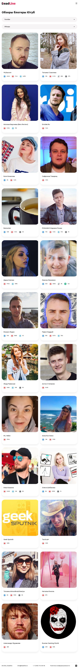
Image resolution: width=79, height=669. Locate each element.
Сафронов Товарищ (50, 176)
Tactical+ (46, 539)
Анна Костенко (48, 435)
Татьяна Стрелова (50, 72)
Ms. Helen (7, 435)
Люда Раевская (9, 384)
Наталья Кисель (49, 591)
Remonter (7, 228)
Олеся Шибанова (49, 487)
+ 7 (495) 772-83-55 (39, 665)
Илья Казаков (9, 487)
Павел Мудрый (48, 332)
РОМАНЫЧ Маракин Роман (53, 228)
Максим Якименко (49, 280)
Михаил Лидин (9, 332)
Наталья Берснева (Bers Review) (16, 124)
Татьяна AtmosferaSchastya (14, 591)
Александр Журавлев (12, 643)
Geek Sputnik (8, 539)
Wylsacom (7, 72)
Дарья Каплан (9, 280)
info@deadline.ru (22, 665)
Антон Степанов (49, 384)
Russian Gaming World (51, 643)
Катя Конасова (9, 176)
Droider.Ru (46, 124)
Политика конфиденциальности (60, 665)
